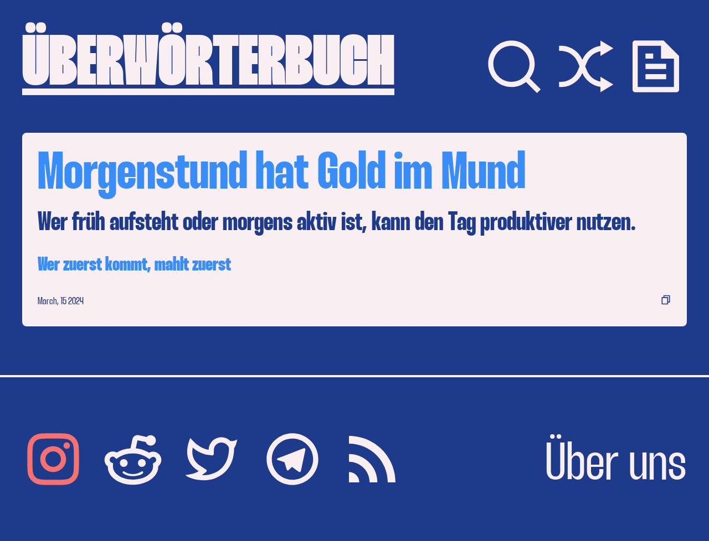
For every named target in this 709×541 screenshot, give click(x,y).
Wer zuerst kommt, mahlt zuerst (134, 265)
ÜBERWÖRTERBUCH (208, 66)
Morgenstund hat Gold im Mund (282, 174)
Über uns (616, 465)
